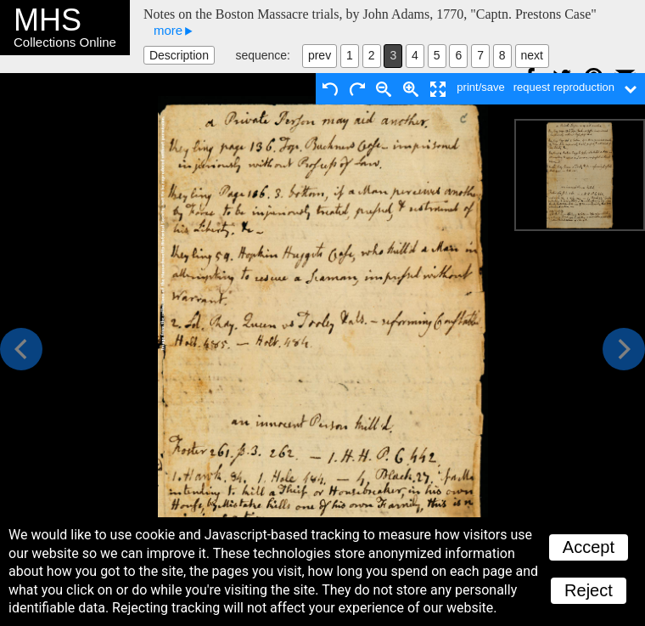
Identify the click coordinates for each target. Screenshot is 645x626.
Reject (588, 590)
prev (319, 55)
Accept (588, 547)
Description (179, 55)
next (532, 55)
